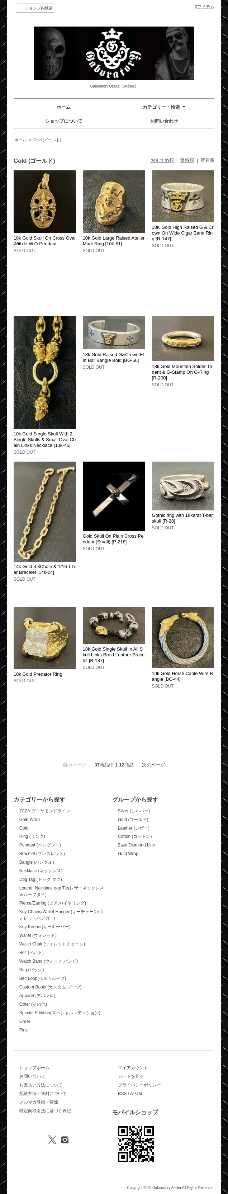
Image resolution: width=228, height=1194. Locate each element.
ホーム (64, 107)
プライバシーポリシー (139, 1084)
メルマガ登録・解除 (38, 1102)
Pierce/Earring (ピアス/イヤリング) (52, 903)
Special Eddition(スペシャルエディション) (59, 1012)
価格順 (187, 160)
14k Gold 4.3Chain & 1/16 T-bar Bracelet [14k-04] (44, 569)
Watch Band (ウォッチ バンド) (48, 961)
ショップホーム (34, 1067)
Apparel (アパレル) (37, 995)
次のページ (153, 765)
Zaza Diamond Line (136, 845)
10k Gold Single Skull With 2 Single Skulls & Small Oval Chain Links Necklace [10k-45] (45, 439)
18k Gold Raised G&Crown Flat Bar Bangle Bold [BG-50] (113, 357)
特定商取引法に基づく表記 (45, 1110)
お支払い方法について (40, 1084)
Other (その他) (33, 1004)
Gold (23, 828)
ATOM (136, 1093)
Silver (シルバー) (134, 810)
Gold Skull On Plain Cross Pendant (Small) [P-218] (113, 538)
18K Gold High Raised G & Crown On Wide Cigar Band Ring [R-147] (183, 233)
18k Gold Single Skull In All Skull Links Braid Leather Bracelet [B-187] (114, 654)
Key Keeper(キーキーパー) (45, 926)
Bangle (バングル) (36, 862)
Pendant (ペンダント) (40, 845)
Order (24, 1021)
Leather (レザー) (133, 828)
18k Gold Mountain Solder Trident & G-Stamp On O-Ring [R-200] (182, 372)
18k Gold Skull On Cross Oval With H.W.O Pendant (45, 240)
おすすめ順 (162, 160)
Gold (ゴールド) (47, 140)
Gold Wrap (29, 819)
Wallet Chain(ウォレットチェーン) (52, 944)
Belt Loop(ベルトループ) (42, 978)
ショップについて (63, 121)
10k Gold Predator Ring (38, 674)
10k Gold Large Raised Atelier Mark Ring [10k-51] (114, 240)
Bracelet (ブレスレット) (42, 853)
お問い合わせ (164, 121)
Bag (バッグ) (31, 969)
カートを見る (131, 1076)
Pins (23, 1030)
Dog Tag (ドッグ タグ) (40, 879)
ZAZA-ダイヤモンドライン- (45, 810)
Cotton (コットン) (135, 836)
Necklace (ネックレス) (41, 870)
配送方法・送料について (43, 1093)
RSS (122, 1093)
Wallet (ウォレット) (38, 935)
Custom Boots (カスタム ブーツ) (50, 987)
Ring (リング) (32, 836)
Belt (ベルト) (31, 952)
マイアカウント (133, 1067)
